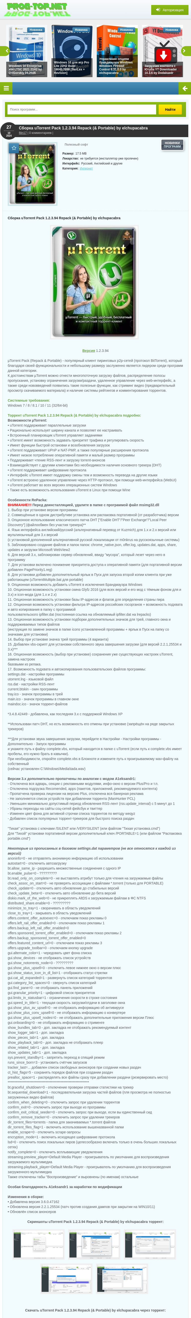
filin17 (23, 133)
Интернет (86, 168)
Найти (171, 109)
